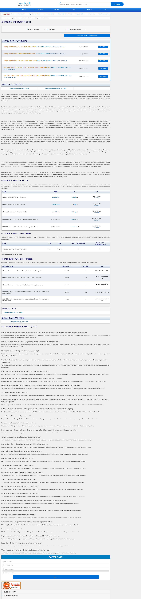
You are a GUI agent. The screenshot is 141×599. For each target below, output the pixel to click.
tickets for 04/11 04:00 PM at (35, 46)
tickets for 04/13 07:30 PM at (35, 53)
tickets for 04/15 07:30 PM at (35, 60)
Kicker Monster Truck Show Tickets (13, 312)
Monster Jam (94, 14)
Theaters (56, 9)
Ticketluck (36, 4)
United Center (56, 197)
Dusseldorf (73, 219)
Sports (24, 9)
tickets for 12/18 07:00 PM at (37, 68)
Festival (89, 9)
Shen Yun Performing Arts (67, 14)
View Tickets (103, 47)
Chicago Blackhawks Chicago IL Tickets (19, 88)
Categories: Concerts (11, 596)
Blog (106, 9)
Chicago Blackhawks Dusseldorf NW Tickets (55, 88)
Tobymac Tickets (82, 14)
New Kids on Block (51, 14)
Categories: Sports (10, 592)
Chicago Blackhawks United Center (19, 321)
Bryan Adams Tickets (37, 14)
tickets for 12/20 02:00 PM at (37, 76)
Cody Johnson (24, 14)
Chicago (74, 197)
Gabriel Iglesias (12, 14)
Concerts (40, 9)
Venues (73, 9)
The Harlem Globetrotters (108, 14)
